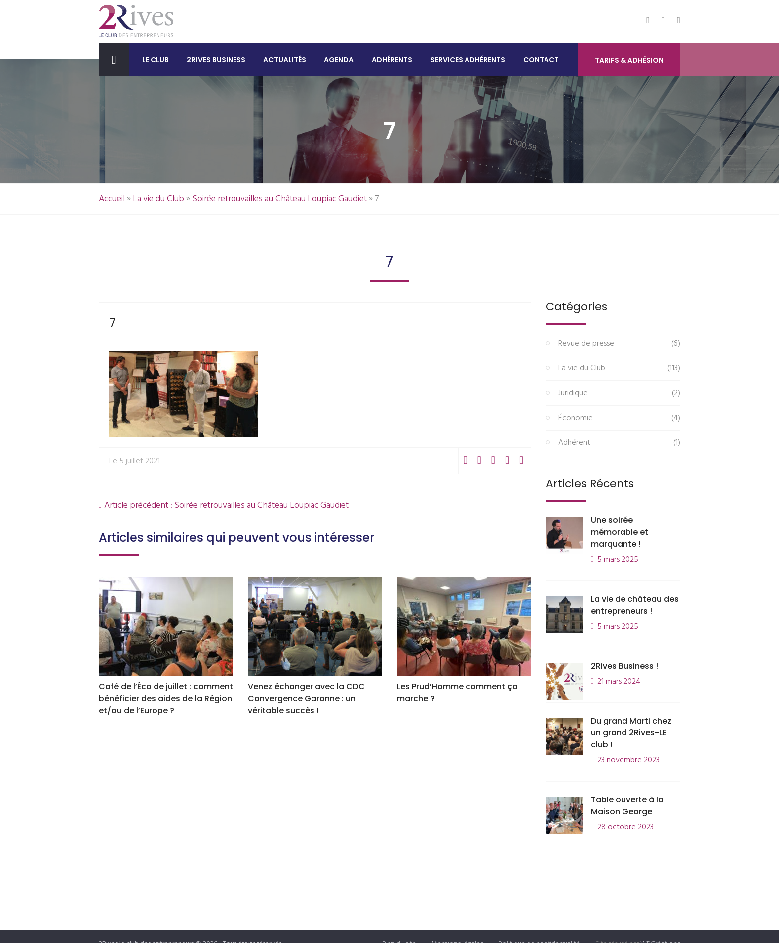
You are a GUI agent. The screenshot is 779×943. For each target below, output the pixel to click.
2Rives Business (216, 60)
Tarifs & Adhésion (629, 60)
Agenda (339, 60)
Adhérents (392, 60)
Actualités (284, 60)
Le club (155, 60)
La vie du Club (158, 199)
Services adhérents (467, 60)
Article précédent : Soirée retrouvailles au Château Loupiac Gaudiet (224, 505)
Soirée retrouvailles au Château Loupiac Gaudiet (279, 199)
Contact (541, 60)
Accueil (112, 199)
